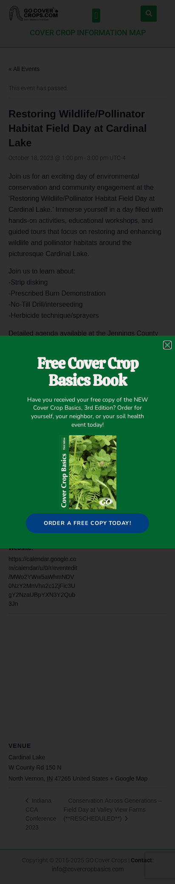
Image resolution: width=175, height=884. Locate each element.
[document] (87, 442)
